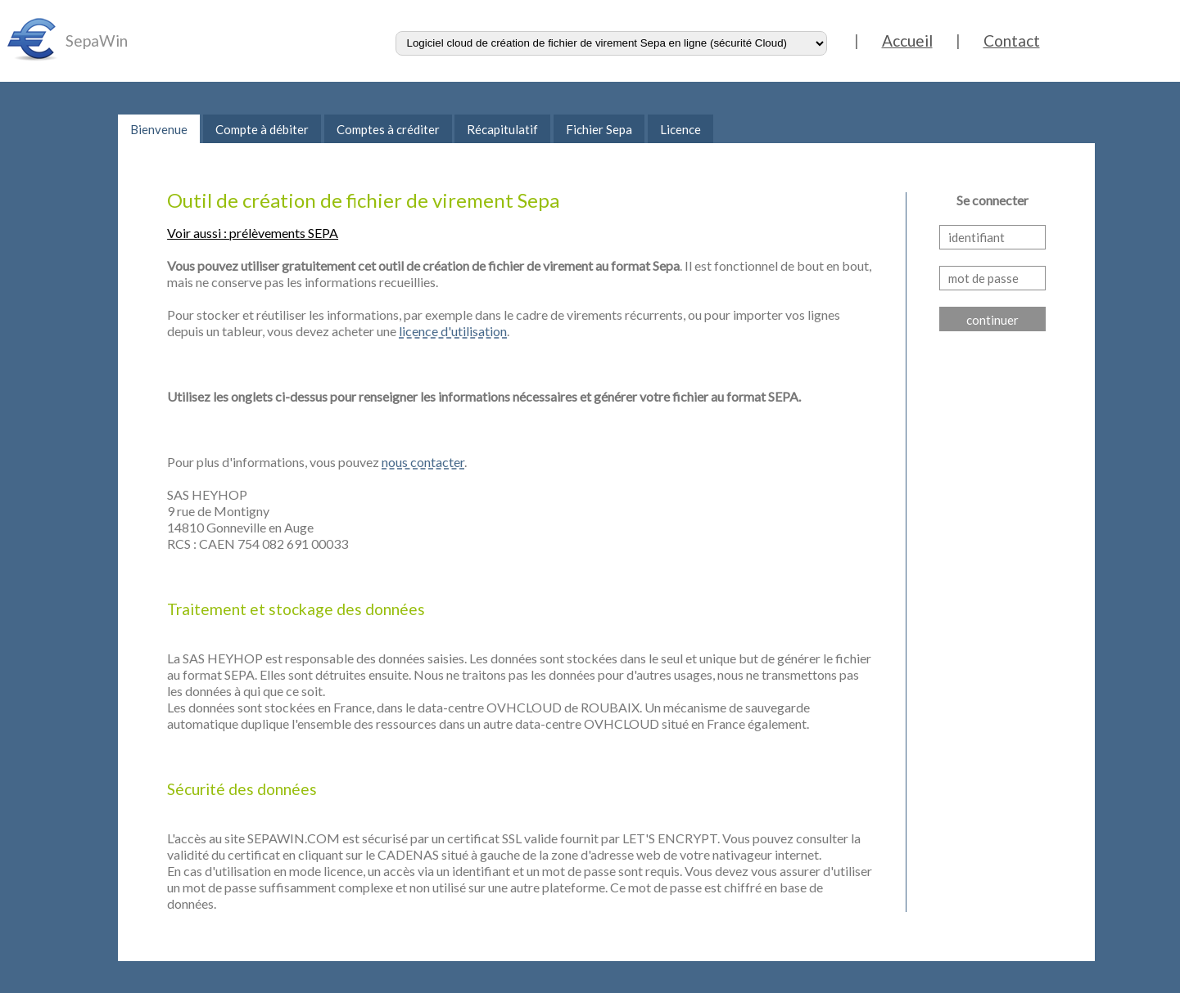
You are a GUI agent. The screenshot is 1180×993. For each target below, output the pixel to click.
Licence (680, 129)
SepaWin (97, 40)
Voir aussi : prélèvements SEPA (252, 232)
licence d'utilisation (453, 331)
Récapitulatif (502, 129)
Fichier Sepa (599, 129)
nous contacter (423, 462)
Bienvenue (159, 129)
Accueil (907, 40)
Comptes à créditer (388, 129)
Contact (1011, 40)
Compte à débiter (262, 129)
